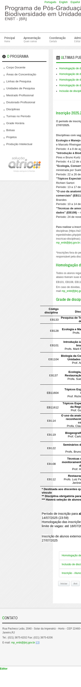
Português (50, 2)
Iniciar (63, 583)
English (63, 2)
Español (75, 2)
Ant (75, 583)
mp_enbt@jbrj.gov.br (23, 642)
